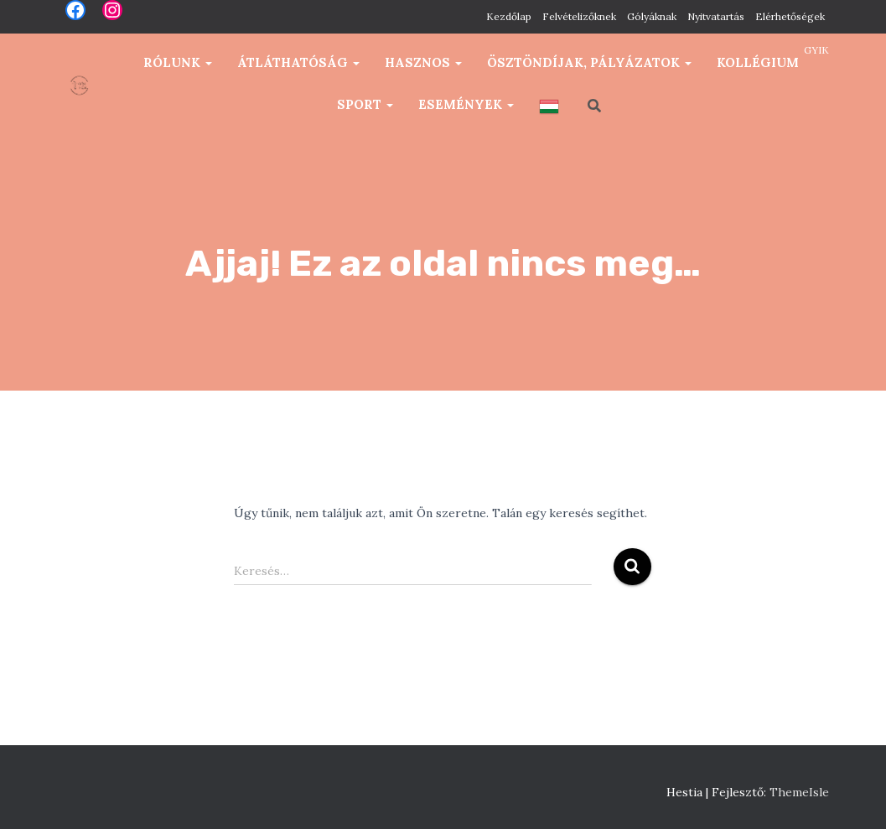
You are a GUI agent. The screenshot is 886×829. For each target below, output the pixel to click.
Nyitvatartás (715, 16)
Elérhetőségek (790, 16)
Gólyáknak (651, 16)
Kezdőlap (508, 16)
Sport (365, 104)
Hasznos (423, 62)
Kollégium (758, 62)
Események (466, 104)
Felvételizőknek (579, 16)
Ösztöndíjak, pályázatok (589, 62)
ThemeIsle (799, 792)
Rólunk (177, 62)
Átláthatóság (298, 62)
